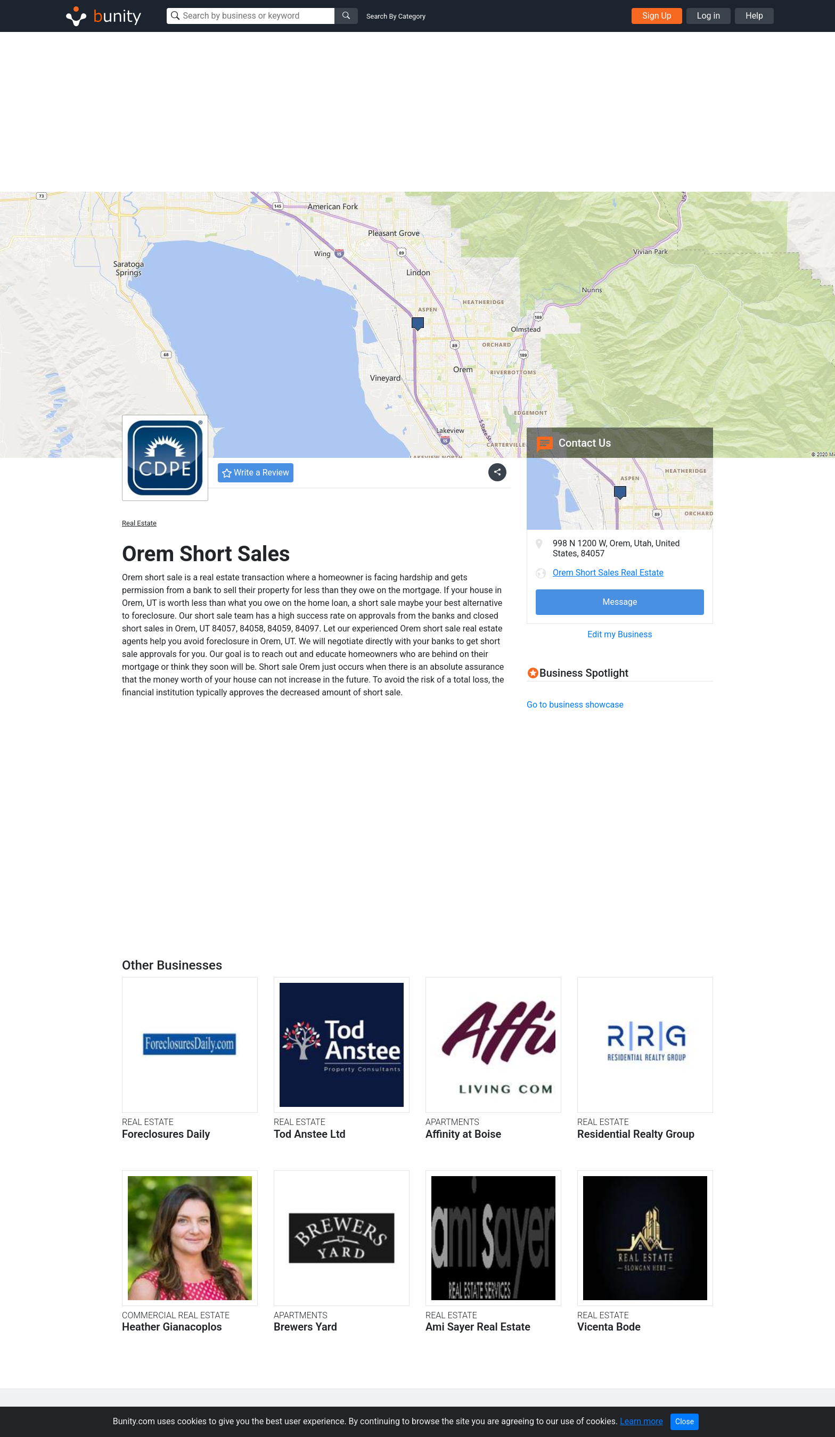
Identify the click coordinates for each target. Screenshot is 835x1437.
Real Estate (139, 523)
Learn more (641, 1421)
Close (684, 1421)
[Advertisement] (417, 111)
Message (619, 602)
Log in (708, 16)
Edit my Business (619, 634)
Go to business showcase (575, 705)
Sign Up (657, 16)
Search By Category (395, 16)
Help (754, 16)
